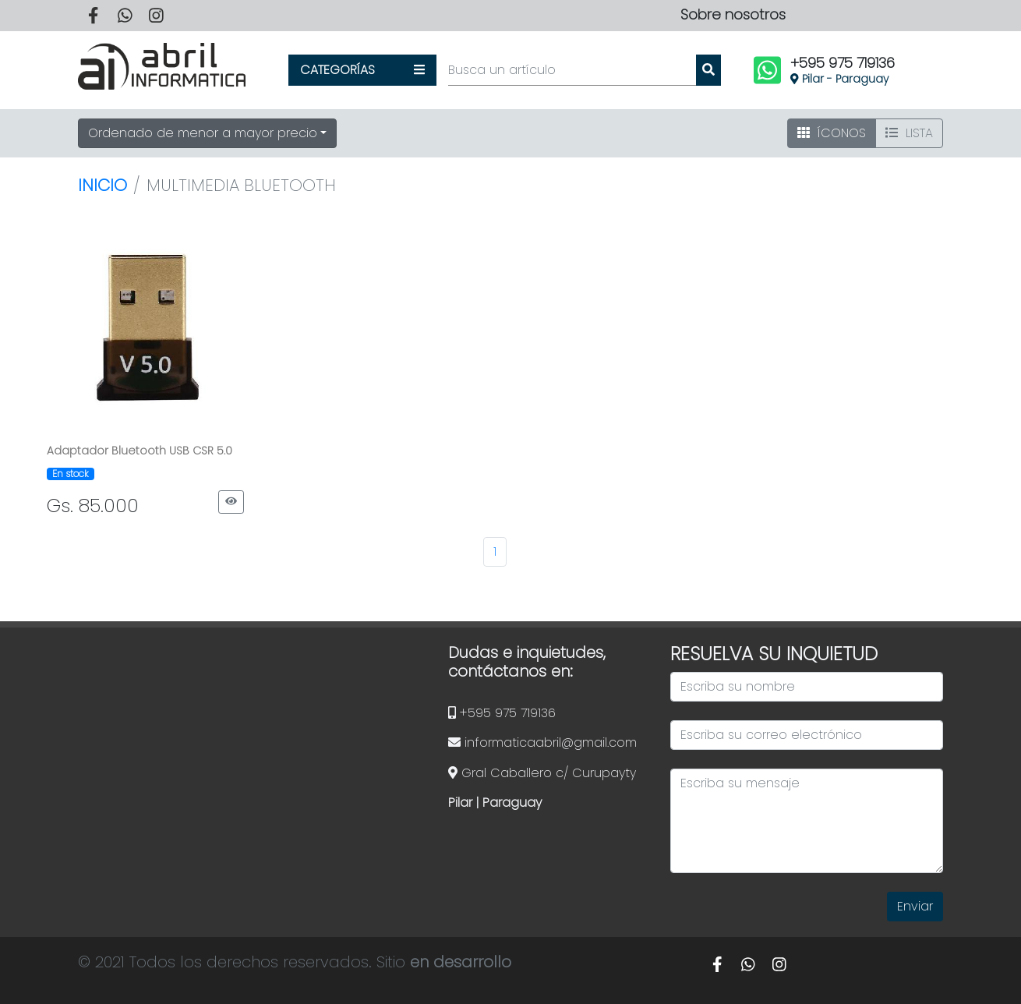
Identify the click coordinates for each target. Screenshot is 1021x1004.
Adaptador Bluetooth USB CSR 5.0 (139, 450)
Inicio (102, 185)
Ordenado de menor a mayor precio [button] (202, 133)
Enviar (915, 906)
